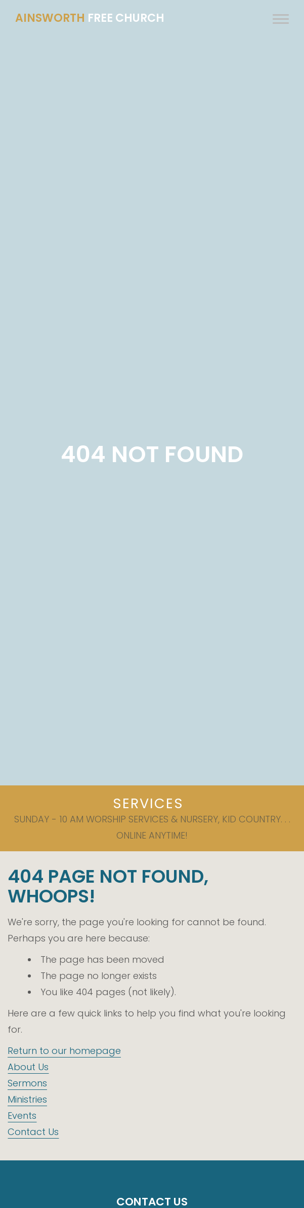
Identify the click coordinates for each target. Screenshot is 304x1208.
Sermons (27, 1083)
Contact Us (33, 1131)
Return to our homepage (64, 1050)
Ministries (27, 1099)
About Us (28, 1067)
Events (22, 1115)
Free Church (89, 18)
